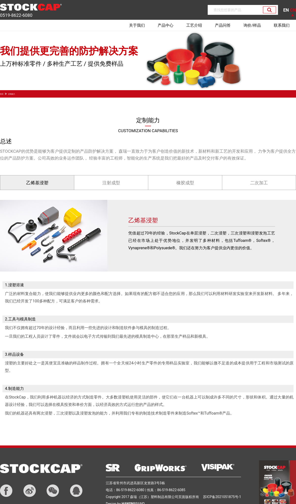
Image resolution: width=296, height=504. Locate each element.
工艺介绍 (194, 25)
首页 (1, 94)
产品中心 (165, 25)
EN (286, 10)
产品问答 (223, 25)
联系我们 (282, 25)
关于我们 (137, 25)
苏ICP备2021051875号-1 (222, 497)
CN (293, 10)
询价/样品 (252, 25)
